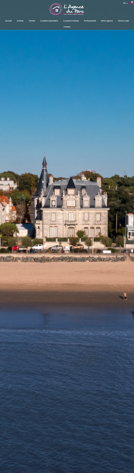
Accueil (8, 21)
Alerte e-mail (123, 21)
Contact (67, 27)
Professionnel (90, 21)
